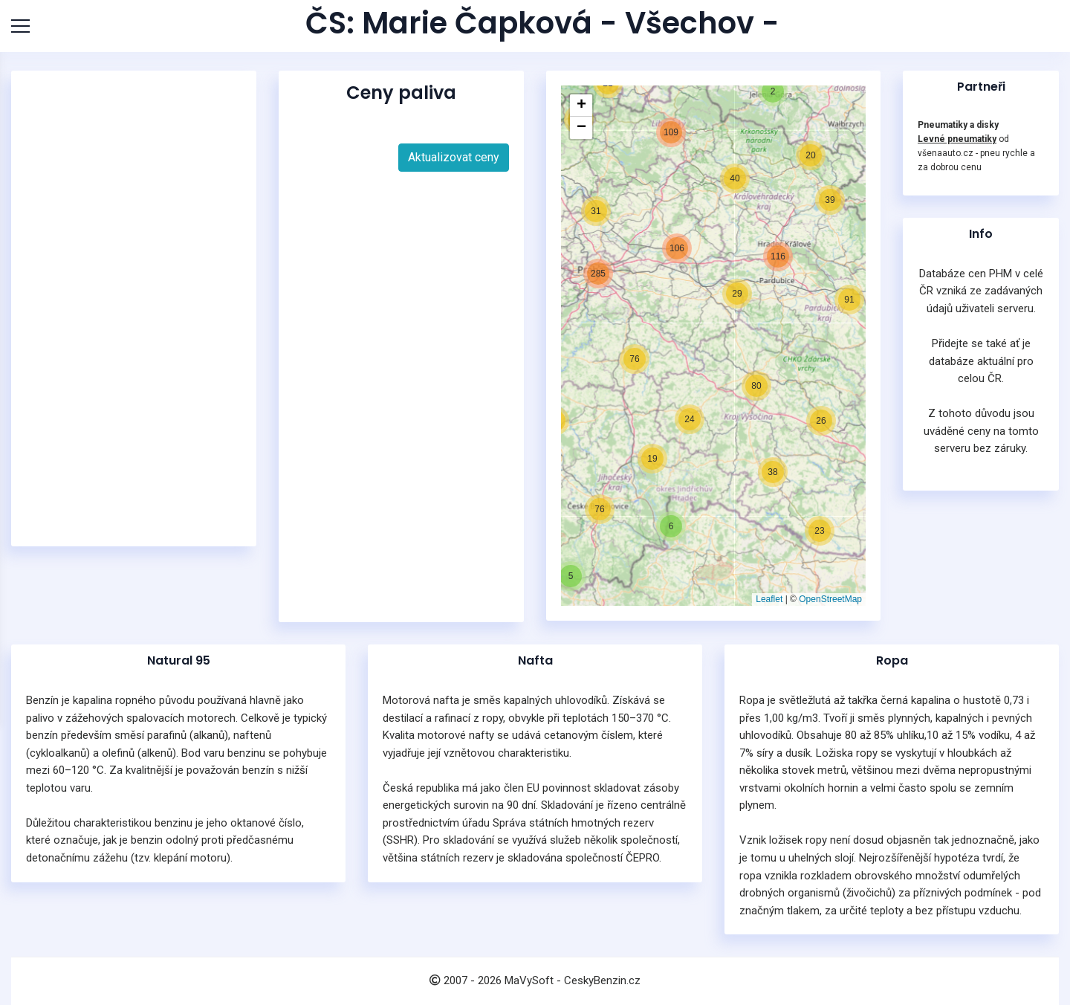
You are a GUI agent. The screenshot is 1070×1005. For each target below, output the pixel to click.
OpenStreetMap (830, 599)
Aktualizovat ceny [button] (453, 157)
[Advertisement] (137, 308)
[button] (570, 574)
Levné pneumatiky (957, 139)
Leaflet (769, 599)
